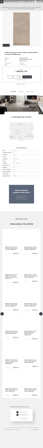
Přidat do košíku (27, 76)
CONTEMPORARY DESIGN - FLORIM (25, 59)
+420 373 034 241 (21, 412)
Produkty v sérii (29, 91)
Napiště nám (21, 197)
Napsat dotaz (23, 418)
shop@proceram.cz (22, 415)
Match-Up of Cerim (23, 60)
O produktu (13, 91)
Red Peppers (36, 429)
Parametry (21, 91)
